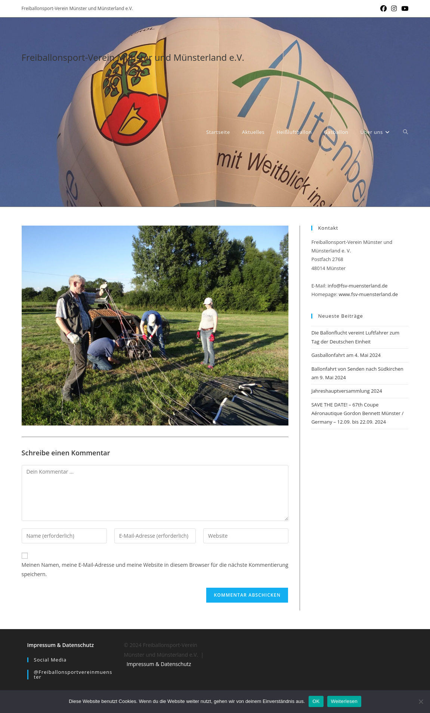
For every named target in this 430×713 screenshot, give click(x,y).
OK (315, 701)
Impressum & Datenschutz (60, 644)
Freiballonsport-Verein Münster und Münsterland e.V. (133, 57)
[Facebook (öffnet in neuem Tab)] (383, 8)
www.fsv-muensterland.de (368, 294)
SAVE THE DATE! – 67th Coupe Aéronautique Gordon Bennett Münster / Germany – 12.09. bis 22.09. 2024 (357, 413)
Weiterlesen (344, 701)
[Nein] (420, 701)
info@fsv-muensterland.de (357, 285)
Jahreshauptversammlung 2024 (346, 390)
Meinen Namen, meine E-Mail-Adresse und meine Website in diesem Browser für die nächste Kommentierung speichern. (155, 569)
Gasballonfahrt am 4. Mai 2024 (345, 355)
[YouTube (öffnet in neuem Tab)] (403, 8)
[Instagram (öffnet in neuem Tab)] (394, 8)
